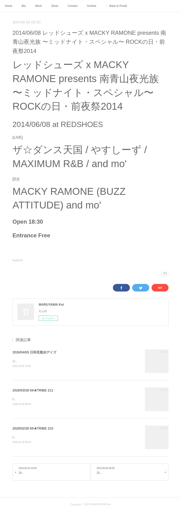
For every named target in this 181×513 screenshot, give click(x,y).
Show (54, 6)
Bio (24, 6)
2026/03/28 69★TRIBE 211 (32, 390)
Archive (91, 6)
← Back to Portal (116, 6)
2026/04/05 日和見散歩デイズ (34, 352)
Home (8, 6)
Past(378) (17, 260)
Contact (72, 6)
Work (38, 6)
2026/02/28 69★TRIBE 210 (32, 429)
